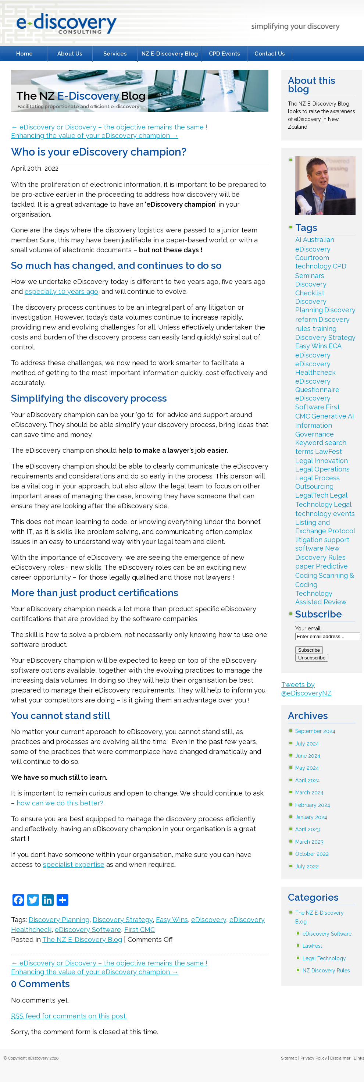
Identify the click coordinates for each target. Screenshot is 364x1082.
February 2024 (312, 805)
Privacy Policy (313, 1058)
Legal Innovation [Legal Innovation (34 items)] (321, 461)
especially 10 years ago (61, 291)
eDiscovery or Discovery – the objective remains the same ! (109, 127)
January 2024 (311, 817)
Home (24, 53)
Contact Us (269, 53)
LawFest (312, 946)
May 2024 (307, 768)
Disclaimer (340, 1058)
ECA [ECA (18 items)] (335, 346)
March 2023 (309, 842)
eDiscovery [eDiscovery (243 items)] (313, 355)
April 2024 (307, 780)
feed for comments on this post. (69, 1016)
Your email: (308, 628)
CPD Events (224, 53)
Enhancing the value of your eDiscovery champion (94, 135)
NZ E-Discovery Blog (170, 53)
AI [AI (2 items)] (298, 239)
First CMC (139, 929)
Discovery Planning (59, 919)
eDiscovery (208, 919)
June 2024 (307, 756)
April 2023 (307, 829)
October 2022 (312, 854)
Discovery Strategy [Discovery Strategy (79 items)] (325, 337)
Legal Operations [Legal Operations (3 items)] (322, 469)
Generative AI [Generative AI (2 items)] (332, 416)
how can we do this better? (60, 803)
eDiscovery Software (88, 929)
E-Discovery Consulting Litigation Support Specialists (64, 25)
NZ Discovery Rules (326, 971)
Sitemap (289, 1058)
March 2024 (309, 793)
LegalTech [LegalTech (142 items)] (311, 495)
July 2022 (307, 866)
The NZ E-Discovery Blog (82, 939)
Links (359, 1058)
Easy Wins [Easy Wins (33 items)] (311, 346)
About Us (69, 53)
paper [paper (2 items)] (304, 566)
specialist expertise (73, 864)
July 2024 (307, 744)
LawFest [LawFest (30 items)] (328, 451)
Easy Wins (172, 919)
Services (115, 53)
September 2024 (315, 731)
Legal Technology (324, 958)
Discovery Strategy (123, 919)
